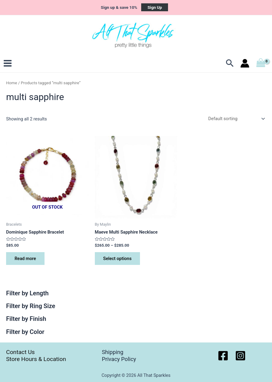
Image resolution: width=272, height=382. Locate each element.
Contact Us (20, 352)
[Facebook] (223, 355)
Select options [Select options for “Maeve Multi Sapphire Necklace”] (117, 259)
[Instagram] (240, 355)
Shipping (112, 352)
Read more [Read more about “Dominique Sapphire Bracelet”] (25, 259)
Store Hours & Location (36, 359)
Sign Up (155, 7)
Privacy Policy (119, 359)
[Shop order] (235, 119)
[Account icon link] (244, 63)
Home (11, 83)
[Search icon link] (230, 64)
